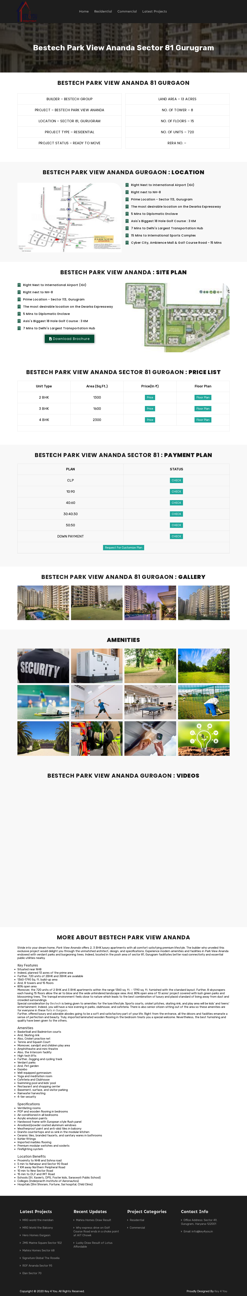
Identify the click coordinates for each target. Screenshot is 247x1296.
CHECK (176, 480)
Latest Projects (154, 11)
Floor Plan (202, 397)
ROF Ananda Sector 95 (37, 1265)
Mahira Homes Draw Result (93, 1220)
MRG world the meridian (37, 1220)
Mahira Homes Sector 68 (38, 1250)
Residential (103, 11)
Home (84, 11)
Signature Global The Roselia (40, 1258)
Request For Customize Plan (123, 547)
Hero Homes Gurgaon (36, 1235)
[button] (70, 338)
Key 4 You (220, 1291)
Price (150, 397)
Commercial (127, 11)
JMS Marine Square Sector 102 (42, 1243)
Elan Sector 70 (31, 1273)
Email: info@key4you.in (198, 1231)
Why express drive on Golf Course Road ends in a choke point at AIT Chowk (96, 1231)
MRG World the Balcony (37, 1227)
